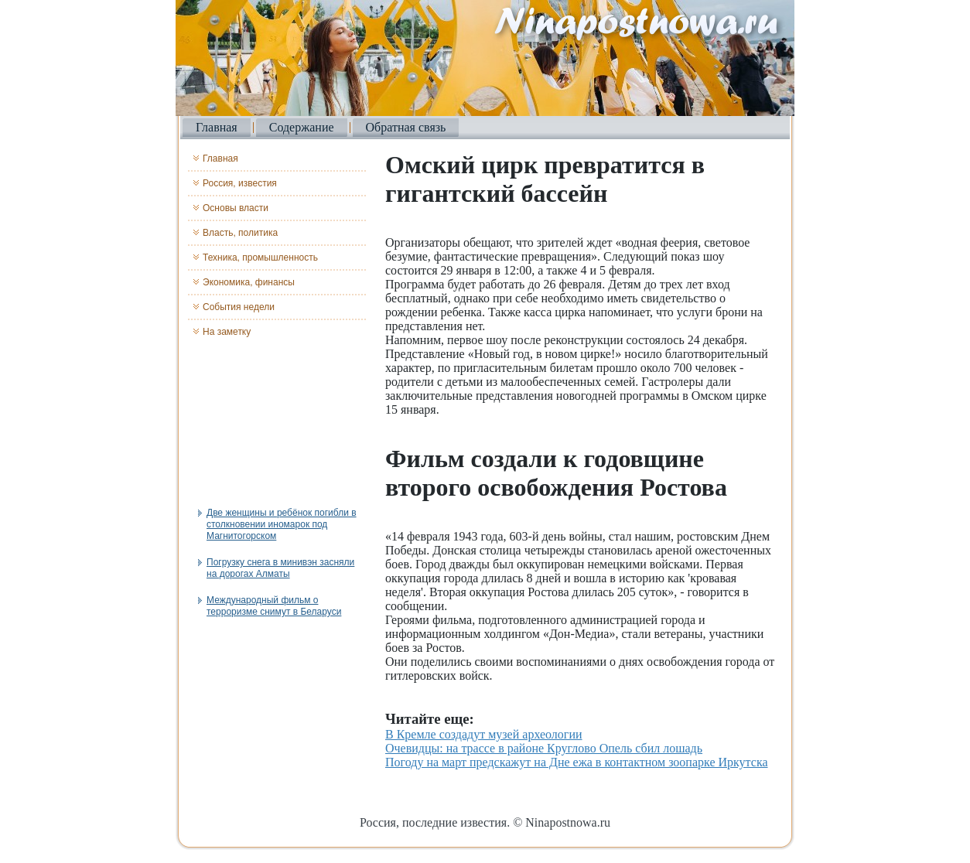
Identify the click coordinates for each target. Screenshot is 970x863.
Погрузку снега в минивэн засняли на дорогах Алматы (280, 568)
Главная (216, 127)
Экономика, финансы (249, 282)
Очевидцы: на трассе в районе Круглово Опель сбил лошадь (543, 748)
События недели (239, 307)
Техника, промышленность (260, 257)
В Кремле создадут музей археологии (483, 734)
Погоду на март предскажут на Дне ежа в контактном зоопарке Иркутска (576, 762)
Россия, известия (240, 183)
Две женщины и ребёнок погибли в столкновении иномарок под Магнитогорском (282, 524)
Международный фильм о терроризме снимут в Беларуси (274, 606)
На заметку (227, 331)
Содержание (301, 127)
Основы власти (235, 208)
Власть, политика (240, 232)
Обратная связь (406, 127)
